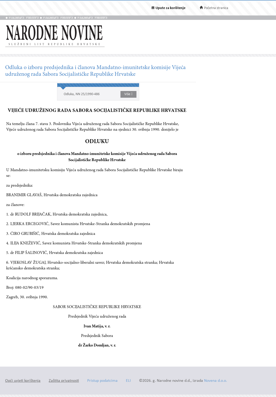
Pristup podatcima (102, 381)
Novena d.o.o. (215, 381)
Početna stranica (216, 8)
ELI (128, 381)
